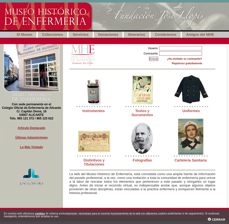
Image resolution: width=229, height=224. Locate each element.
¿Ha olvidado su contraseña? (184, 58)
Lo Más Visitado (31, 147)
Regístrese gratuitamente (187, 63)
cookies (40, 213)
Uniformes (191, 111)
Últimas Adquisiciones (31, 137)
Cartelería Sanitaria (191, 160)
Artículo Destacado (31, 128)
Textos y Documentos (142, 113)
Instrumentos (93, 111)
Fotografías (142, 160)
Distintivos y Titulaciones (94, 162)
